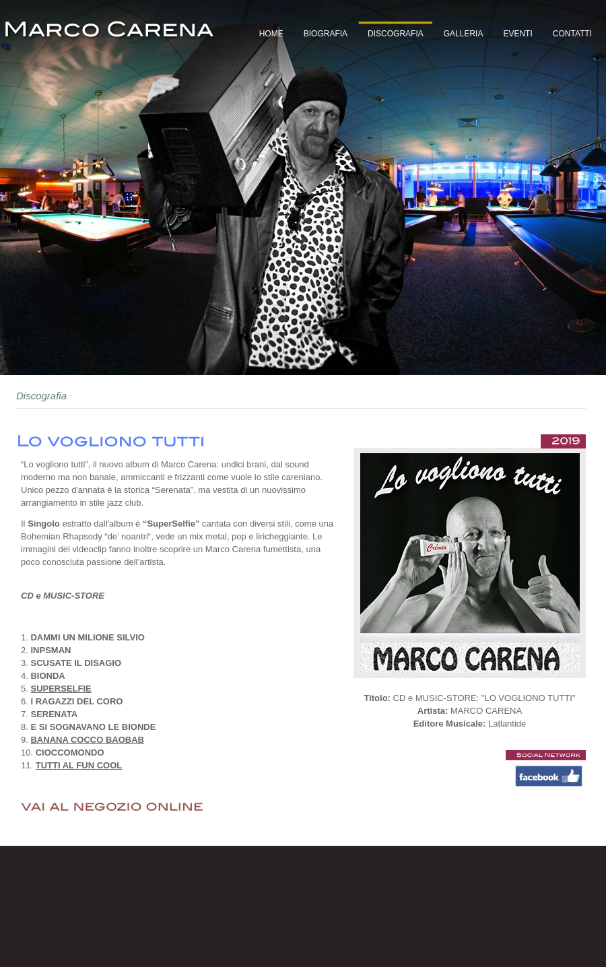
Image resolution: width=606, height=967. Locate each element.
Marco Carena (110, 34)
